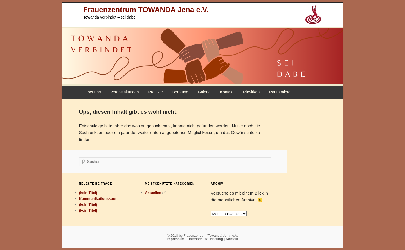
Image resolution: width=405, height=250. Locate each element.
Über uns (93, 92)
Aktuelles (153, 193)
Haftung (217, 239)
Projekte (155, 92)
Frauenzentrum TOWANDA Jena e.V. (145, 9)
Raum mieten (280, 92)
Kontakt (226, 92)
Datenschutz (197, 239)
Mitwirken (251, 92)
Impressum (176, 239)
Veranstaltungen (124, 92)
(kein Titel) (88, 193)
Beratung (180, 92)
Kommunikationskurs (97, 199)
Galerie (204, 92)
